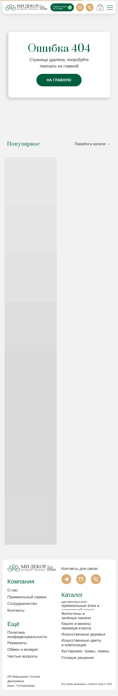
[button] (29, 643)
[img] (110, 7)
